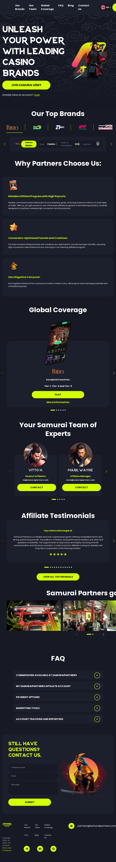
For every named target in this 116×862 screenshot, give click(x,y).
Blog (71, 5)
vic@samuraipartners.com (35, 480)
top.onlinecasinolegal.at (58, 530)
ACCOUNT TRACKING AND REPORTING (39, 719)
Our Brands (19, 7)
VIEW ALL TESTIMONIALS (58, 577)
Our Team (32, 7)
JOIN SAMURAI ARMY (26, 85)
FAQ (60, 5)
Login (37, 95)
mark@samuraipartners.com (80, 480)
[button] (4, 144)
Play (58, 394)
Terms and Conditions (7, 849)
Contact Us (83, 7)
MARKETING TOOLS (28, 708)
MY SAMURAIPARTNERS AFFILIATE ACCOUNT (43, 686)
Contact (36, 487)
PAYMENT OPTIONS (28, 697)
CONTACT (81, 487)
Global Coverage (47, 7)
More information (58, 402)
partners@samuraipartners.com (91, 826)
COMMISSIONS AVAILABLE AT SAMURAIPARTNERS (46, 675)
